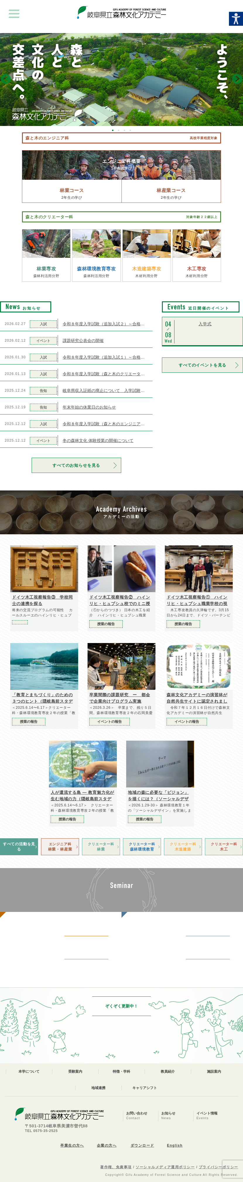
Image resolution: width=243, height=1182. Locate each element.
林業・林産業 (60, 846)
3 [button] (124, 130)
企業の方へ (107, 1145)
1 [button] (113, 130)
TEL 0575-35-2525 (41, 1131)
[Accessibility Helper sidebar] (236, 19)
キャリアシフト (144, 1088)
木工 (224, 846)
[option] (121, 79)
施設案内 (214, 1071)
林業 (101, 846)
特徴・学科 (121, 1071)
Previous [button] (6, 79)
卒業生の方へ (72, 1145)
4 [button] (130, 130)
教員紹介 (168, 1071)
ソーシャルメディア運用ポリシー (165, 1167)
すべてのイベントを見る (202, 365)
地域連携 (98, 1088)
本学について (29, 1071)
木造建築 (183, 846)
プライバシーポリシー (218, 1167)
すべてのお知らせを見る (76, 465)
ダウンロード (142, 1145)
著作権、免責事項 (116, 1167)
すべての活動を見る (19, 846)
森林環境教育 (142, 846)
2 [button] (119, 130)
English (174, 1145)
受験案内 (75, 1071)
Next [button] (237, 79)
